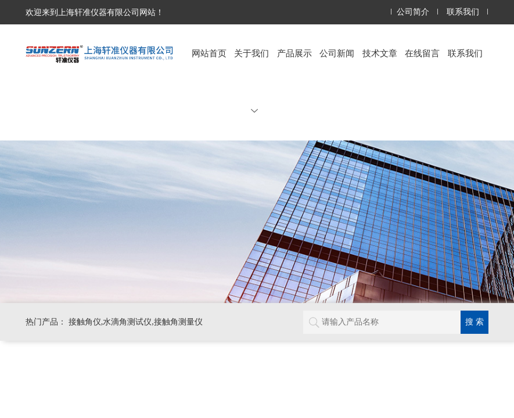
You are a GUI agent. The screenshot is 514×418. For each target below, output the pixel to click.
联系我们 (463, 12)
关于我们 (251, 81)
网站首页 (209, 53)
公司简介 (413, 12)
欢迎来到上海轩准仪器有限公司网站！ (95, 12)
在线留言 (422, 53)
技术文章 (379, 53)
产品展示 (294, 53)
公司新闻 (336, 53)
